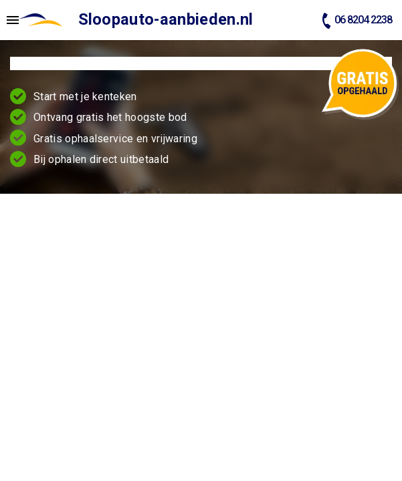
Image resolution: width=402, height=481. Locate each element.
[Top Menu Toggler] (9, 20)
